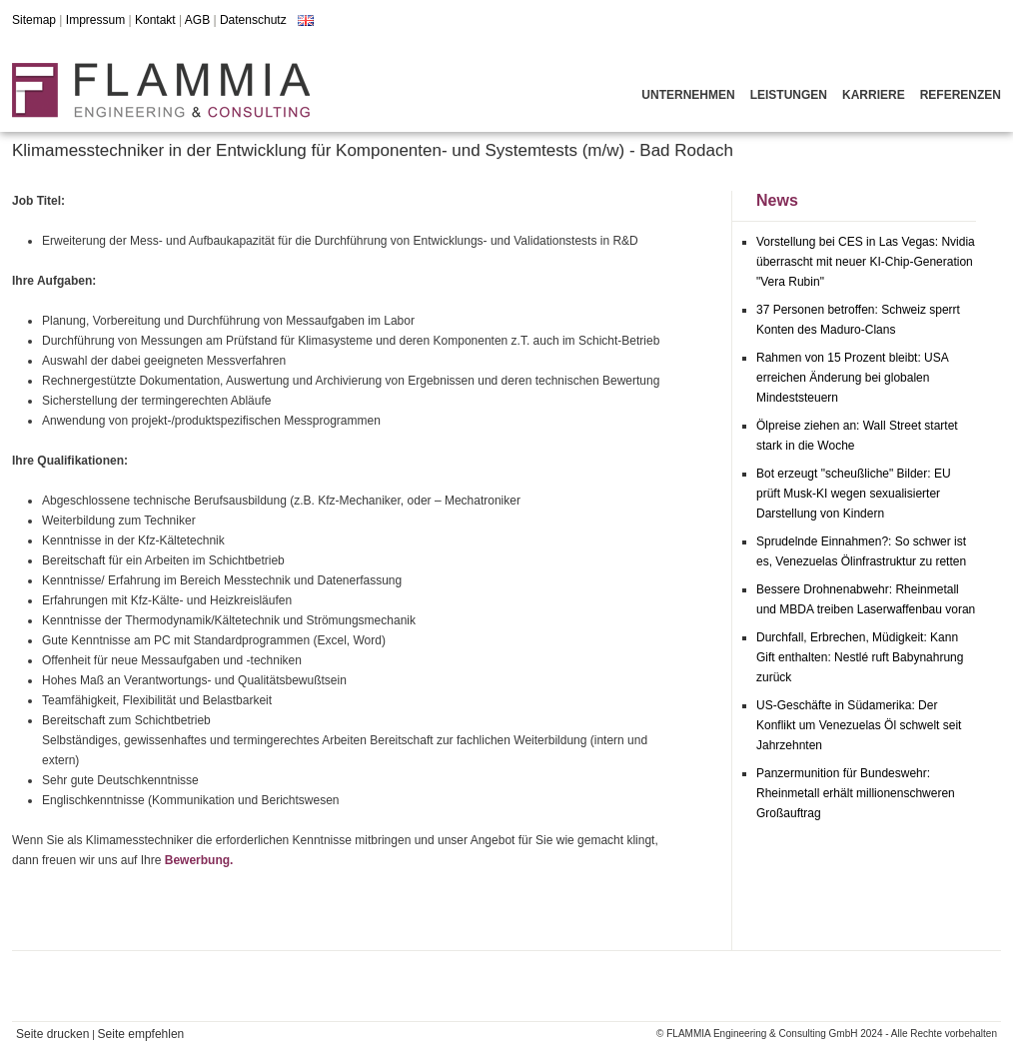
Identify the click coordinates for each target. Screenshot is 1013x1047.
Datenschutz (253, 20)
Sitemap (34, 20)
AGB (197, 20)
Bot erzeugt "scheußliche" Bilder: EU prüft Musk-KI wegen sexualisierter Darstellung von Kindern (853, 494)
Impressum (95, 20)
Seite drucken (52, 1034)
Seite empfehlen (141, 1034)
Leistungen (788, 95)
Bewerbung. (199, 860)
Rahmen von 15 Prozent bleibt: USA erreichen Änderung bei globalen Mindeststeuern (852, 378)
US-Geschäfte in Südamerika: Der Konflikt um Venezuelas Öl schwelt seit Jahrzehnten (858, 725)
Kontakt (155, 20)
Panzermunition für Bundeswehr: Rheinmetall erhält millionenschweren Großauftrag (855, 793)
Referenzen (960, 95)
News (777, 200)
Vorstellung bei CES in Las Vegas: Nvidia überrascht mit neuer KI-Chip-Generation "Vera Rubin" (865, 262)
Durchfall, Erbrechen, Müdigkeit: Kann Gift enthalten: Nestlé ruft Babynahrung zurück (859, 657)
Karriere (873, 95)
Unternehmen (687, 95)
